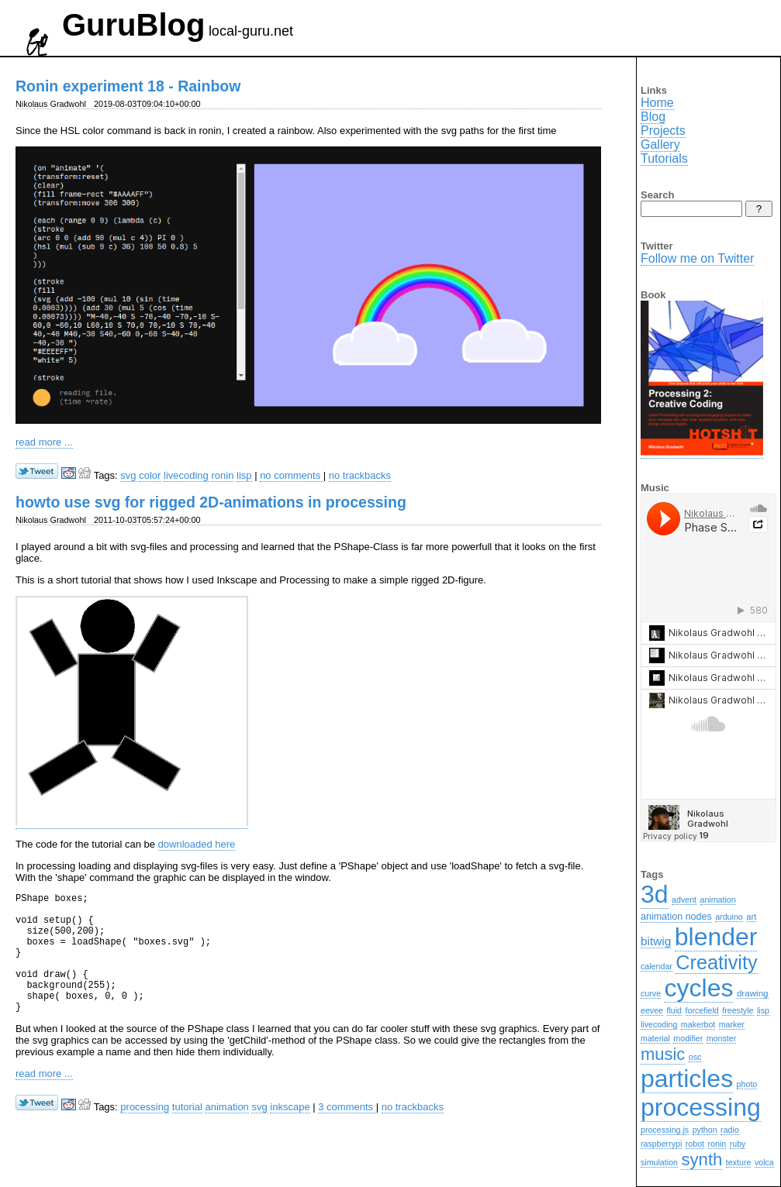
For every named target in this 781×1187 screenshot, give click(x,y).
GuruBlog (133, 25)
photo (747, 1084)
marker (732, 1024)
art (751, 916)
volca (764, 1162)
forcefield (702, 1010)
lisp (244, 475)
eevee (652, 1010)
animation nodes (676, 916)
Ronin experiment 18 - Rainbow (128, 86)
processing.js (665, 1129)
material (655, 1038)
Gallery (660, 144)
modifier (688, 1038)
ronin (222, 475)
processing (144, 1132)
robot (695, 1143)
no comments (291, 475)
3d (655, 894)
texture (739, 1162)
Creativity (716, 962)
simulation (659, 1162)
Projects (663, 130)
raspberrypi (661, 1143)
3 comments (346, 1132)
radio (730, 1129)
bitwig (656, 941)
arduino (729, 916)
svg (128, 475)
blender (716, 937)
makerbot (698, 1024)
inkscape (289, 1132)
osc (695, 1056)
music (663, 1054)
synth (701, 1159)
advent (684, 899)
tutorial (187, 1132)
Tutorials (664, 158)
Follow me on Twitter (697, 258)
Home (657, 102)
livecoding (186, 475)
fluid (675, 1010)
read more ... (44, 442)
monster (722, 1038)
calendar (656, 966)
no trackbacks (360, 475)
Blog (653, 116)
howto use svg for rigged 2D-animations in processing (211, 502)
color (150, 475)
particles (687, 1078)
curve (651, 993)
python (705, 1129)
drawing (753, 993)
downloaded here (197, 844)
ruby (738, 1143)
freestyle (737, 1010)
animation (226, 1132)
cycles (699, 988)
